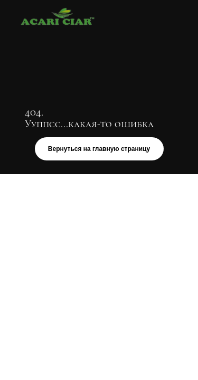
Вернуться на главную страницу (99, 149)
